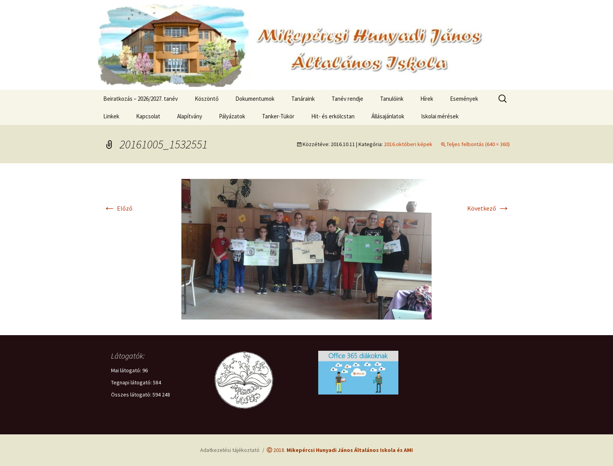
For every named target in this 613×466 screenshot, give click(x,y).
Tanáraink (303, 98)
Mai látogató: (126, 370)
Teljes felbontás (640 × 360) (478, 144)
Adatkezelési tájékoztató (230, 450)
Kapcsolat (148, 116)
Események (464, 98)
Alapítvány (189, 116)
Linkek (111, 116)
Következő (488, 208)
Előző (118, 208)
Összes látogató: (131, 394)
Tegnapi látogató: (132, 382)
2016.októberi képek (408, 144)
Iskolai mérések (440, 116)
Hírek (426, 98)
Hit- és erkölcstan (333, 116)
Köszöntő (207, 98)
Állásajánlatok (387, 116)
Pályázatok (232, 116)
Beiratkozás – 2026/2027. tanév (140, 98)
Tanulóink (391, 98)
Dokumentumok (254, 98)
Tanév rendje (347, 98)
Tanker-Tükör (278, 116)
